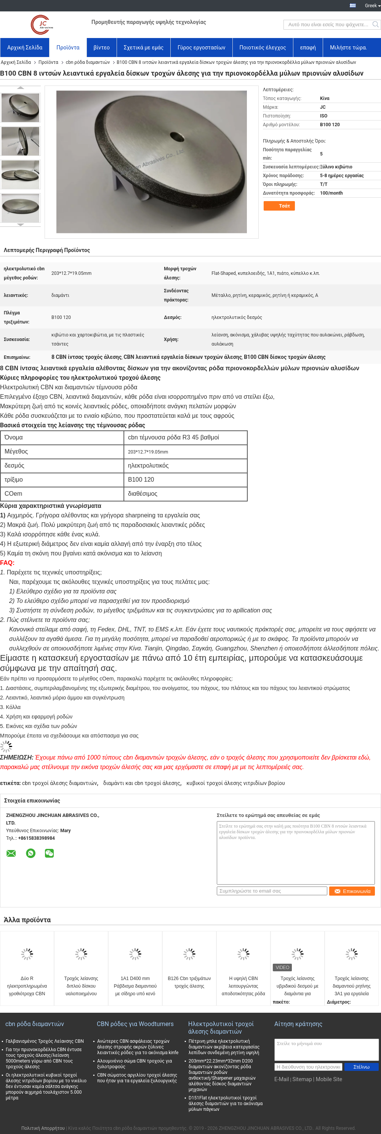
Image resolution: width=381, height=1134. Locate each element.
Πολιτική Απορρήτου (43, 1128)
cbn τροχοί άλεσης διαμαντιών (59, 783)
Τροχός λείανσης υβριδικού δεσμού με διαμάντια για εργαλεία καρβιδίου (298, 987)
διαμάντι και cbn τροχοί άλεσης (141, 783)
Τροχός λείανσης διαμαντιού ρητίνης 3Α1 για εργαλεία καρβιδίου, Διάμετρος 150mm (351, 987)
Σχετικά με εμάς (143, 47)
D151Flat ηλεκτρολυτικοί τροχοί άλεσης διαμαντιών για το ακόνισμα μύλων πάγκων (226, 1103)
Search (376, 25)
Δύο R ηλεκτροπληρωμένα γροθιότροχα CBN (27, 986)
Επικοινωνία (352, 891)
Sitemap (302, 1079)
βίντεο (102, 47)
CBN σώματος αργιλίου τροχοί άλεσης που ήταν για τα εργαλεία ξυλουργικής (137, 1077)
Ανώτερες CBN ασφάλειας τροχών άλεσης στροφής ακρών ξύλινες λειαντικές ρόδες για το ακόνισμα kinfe (137, 1047)
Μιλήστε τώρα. (348, 47)
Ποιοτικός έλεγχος (263, 47)
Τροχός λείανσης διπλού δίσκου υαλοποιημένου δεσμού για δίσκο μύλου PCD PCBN (81, 987)
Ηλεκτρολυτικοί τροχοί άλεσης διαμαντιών (221, 1027)
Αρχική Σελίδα (24, 47)
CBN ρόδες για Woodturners (135, 1024)
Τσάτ (280, 206)
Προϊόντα (67, 47)
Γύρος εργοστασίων (201, 47)
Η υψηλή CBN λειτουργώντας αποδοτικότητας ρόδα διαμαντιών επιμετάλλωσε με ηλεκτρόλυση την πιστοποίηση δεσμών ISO (243, 987)
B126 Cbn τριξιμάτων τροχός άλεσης (189, 982)
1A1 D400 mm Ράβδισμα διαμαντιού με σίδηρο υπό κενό (135, 986)
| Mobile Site (327, 1079)
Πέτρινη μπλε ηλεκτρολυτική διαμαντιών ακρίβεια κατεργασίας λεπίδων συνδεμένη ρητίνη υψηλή (224, 1047)
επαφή (308, 47)
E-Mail (281, 1079)
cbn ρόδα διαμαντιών (88, 62)
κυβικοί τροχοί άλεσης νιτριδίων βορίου (236, 783)
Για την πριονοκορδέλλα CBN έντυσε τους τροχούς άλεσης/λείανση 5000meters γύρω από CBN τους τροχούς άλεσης (44, 1058)
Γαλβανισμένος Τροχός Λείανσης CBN (45, 1041)
